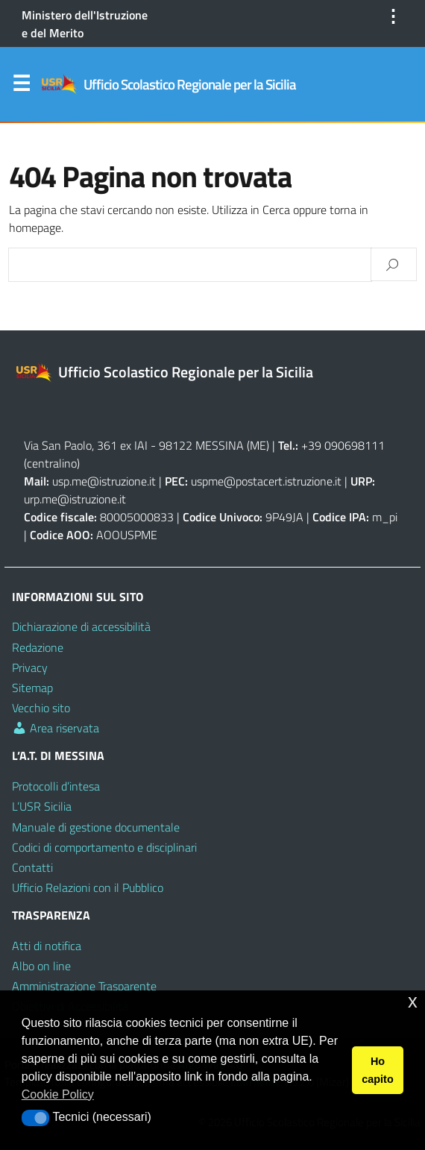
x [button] (413, 1001)
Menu (21, 86)
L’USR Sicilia (42, 806)
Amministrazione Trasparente (84, 986)
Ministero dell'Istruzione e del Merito (85, 24)
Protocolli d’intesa (56, 786)
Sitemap (32, 688)
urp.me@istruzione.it (75, 499)
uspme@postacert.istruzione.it (266, 481)
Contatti (32, 867)
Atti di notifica (46, 946)
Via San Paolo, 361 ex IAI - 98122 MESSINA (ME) (146, 445)
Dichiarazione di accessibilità (81, 626)
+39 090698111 (343, 445)
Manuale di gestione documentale (96, 827)
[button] (35, 1118)
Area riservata (55, 728)
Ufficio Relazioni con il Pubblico (87, 887)
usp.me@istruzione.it (104, 481)
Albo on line (41, 966)
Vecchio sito (41, 708)
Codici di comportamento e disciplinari (104, 847)
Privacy (30, 667)
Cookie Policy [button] (58, 1094)
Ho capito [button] (377, 1070)
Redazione (37, 647)
